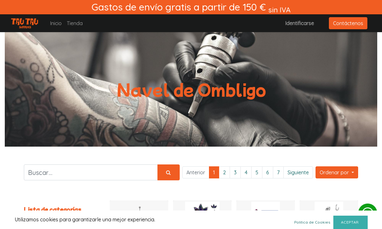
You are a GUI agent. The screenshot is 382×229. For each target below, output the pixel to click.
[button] (337, 172)
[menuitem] (55, 23)
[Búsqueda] (168, 172)
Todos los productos (47, 217)
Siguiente (298, 172)
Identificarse (299, 23)
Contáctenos (348, 23)
